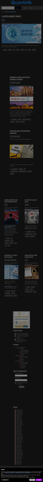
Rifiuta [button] (32, 479)
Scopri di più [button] (5, 479)
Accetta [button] (38, 479)
